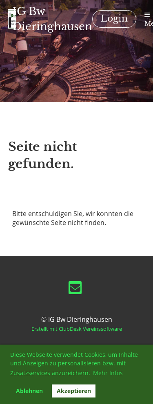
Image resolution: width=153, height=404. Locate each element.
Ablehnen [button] (29, 391)
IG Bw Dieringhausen (52, 19)
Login (114, 18)
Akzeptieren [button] (74, 391)
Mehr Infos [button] (108, 373)
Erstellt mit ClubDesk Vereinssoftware (76, 328)
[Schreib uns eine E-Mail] (75, 289)
